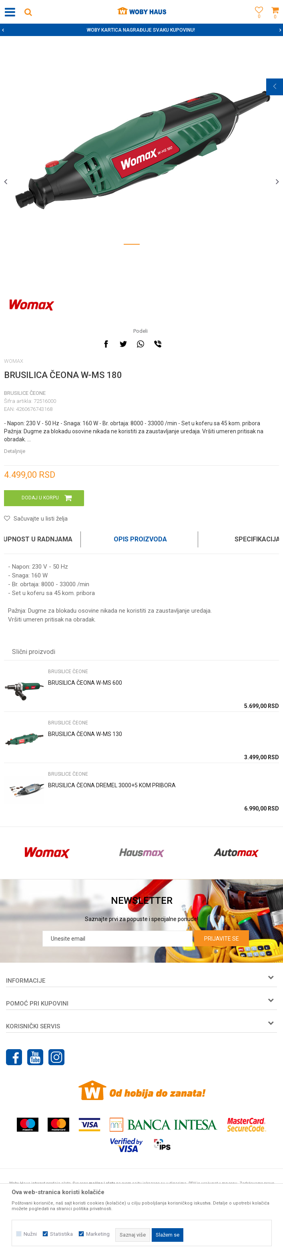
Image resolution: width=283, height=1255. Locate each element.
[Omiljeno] (257, 21)
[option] (141, 30)
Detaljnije (14, 451)
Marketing (98, 1234)
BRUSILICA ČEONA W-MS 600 (85, 683)
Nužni (30, 1234)
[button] (28, 12)
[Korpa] (275, 21)
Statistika (61, 1234)
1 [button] (131, 246)
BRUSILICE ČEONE (25, 393)
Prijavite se (221, 938)
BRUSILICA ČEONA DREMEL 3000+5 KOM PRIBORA (112, 785)
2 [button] (151, 246)
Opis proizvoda (140, 539)
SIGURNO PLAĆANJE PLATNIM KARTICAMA (140, 30)
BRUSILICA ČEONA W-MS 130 (85, 734)
